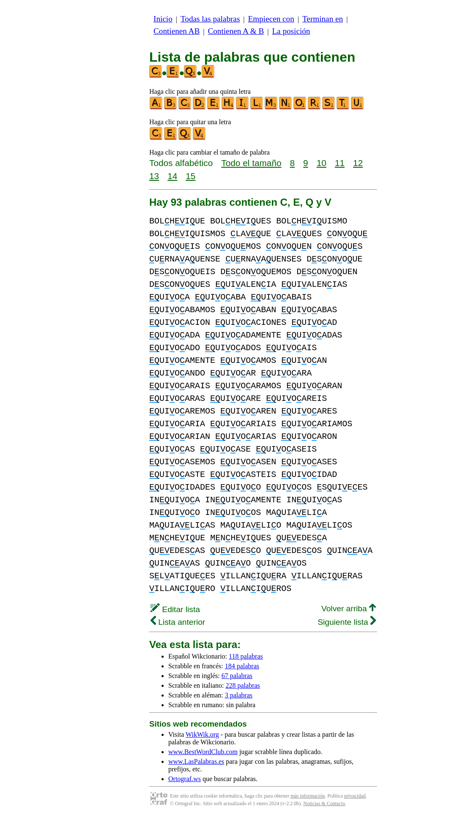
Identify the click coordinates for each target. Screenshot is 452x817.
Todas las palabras (210, 18)
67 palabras (237, 675)
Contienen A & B (236, 31)
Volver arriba (348, 608)
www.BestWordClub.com (203, 751)
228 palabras (243, 685)
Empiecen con (271, 18)
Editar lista (175, 609)
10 (321, 163)
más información (307, 796)
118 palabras (246, 656)
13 (154, 176)
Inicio (163, 18)
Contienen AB (176, 31)
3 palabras (238, 695)
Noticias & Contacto (324, 803)
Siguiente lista (347, 622)
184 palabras (242, 666)
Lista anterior (178, 622)
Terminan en (322, 18)
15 (190, 176)
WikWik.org (202, 734)
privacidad (355, 796)
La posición (291, 31)
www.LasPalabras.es (196, 761)
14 (172, 176)
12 (358, 163)
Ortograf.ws (184, 778)
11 (340, 163)
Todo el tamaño (251, 163)
